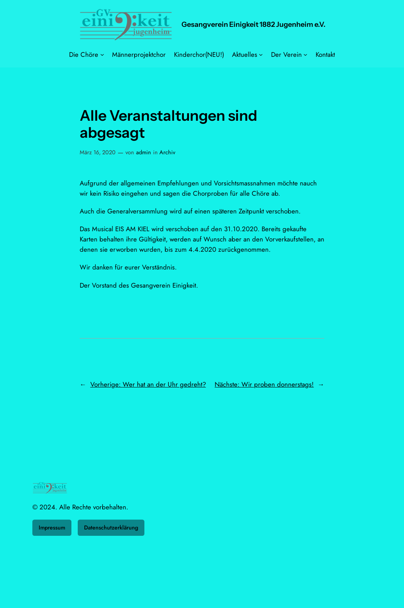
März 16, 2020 (98, 152)
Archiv (167, 152)
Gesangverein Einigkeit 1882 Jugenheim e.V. (253, 24)
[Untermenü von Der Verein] (305, 54)
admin (143, 152)
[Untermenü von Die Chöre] (102, 54)
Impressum (52, 527)
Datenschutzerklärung (111, 527)
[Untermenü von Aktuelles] (261, 54)
